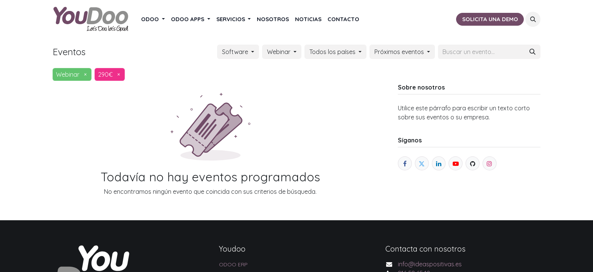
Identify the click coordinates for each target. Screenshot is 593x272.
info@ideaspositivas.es (430, 264)
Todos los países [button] (333, 52)
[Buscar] (532, 52)
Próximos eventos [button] (399, 52)
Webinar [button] (279, 52)
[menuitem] (153, 19)
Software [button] (236, 52)
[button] (532, 19)
